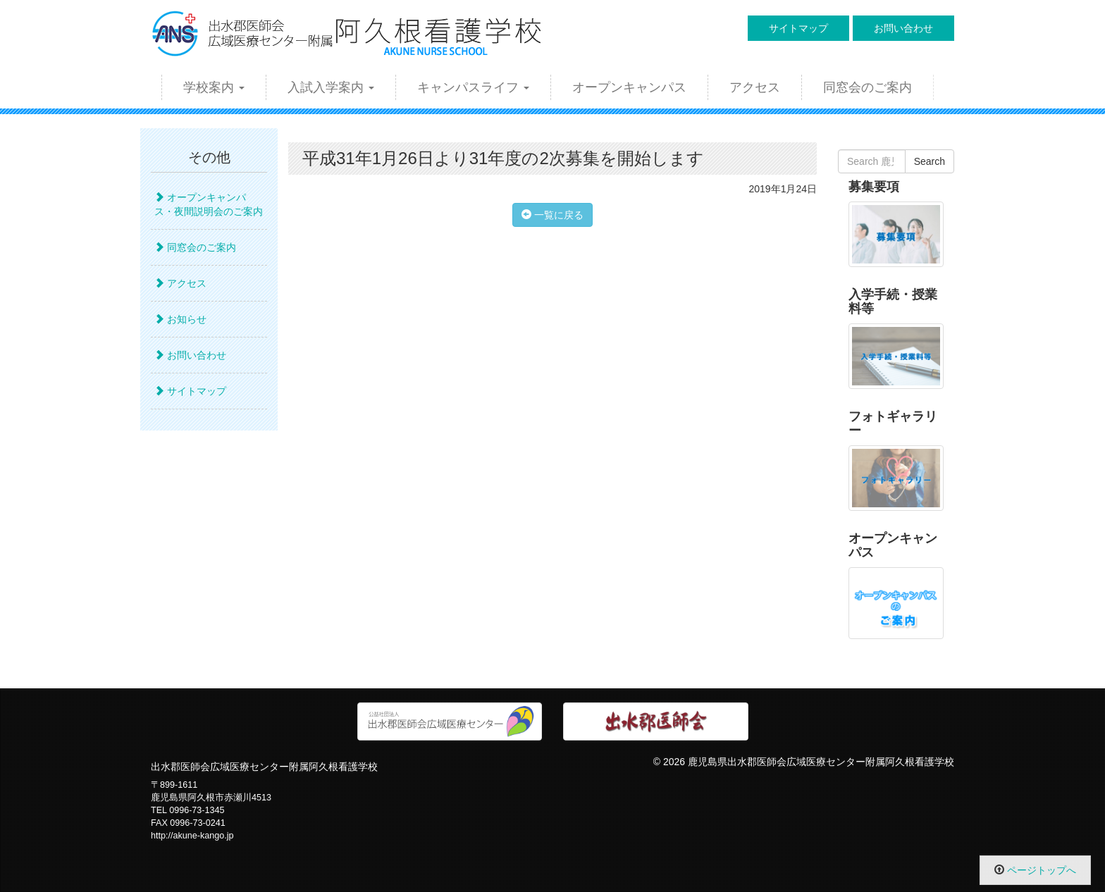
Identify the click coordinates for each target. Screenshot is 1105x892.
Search (929, 161)
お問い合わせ (903, 28)
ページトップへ (1041, 870)
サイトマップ (798, 28)
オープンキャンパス (629, 87)
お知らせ (180, 319)
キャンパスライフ (473, 87)
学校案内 (214, 87)
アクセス (754, 87)
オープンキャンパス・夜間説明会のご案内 (208, 204)
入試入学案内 (331, 87)
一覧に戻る (552, 215)
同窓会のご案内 (867, 87)
